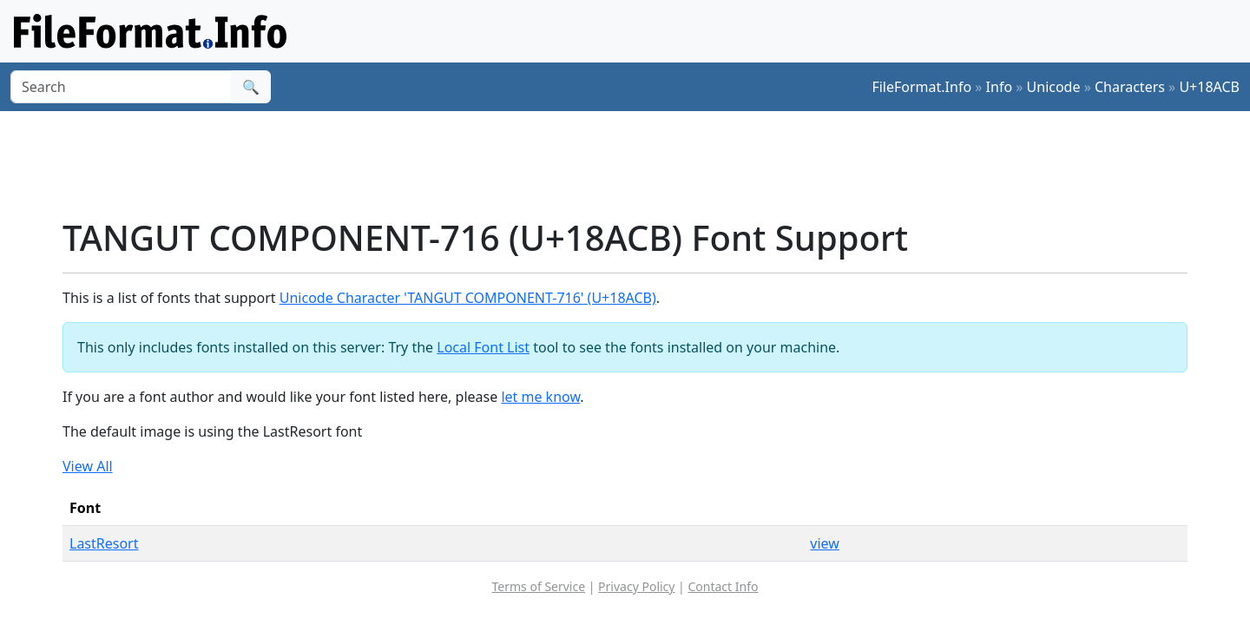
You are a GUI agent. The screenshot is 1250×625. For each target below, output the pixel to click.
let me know (540, 396)
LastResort (104, 543)
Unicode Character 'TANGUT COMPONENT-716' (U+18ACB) (468, 297)
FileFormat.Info (921, 86)
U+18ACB (1209, 86)
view (824, 543)
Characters (1130, 86)
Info (999, 86)
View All (87, 466)
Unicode (1054, 86)
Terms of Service (539, 586)
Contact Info (723, 586)
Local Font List (483, 347)
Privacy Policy (636, 586)
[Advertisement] (635, 164)
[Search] (121, 86)
